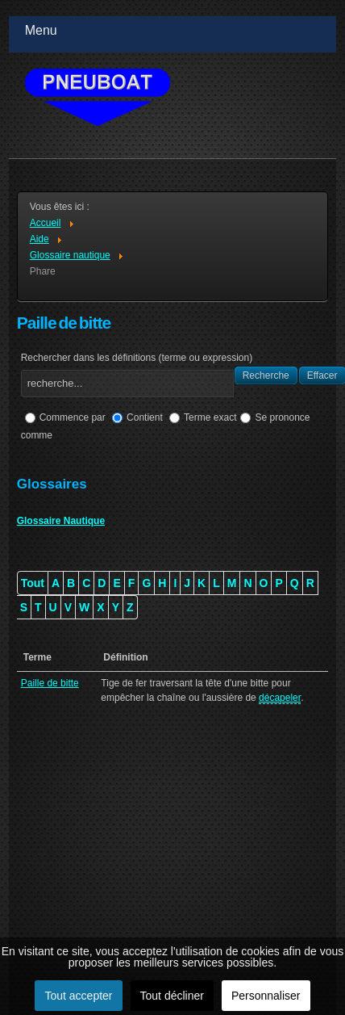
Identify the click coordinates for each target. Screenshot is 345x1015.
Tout (32, 583)
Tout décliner (172, 995)
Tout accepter (78, 995)
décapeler (280, 697)
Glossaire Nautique (61, 520)
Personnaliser (266, 995)
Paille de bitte (50, 683)
